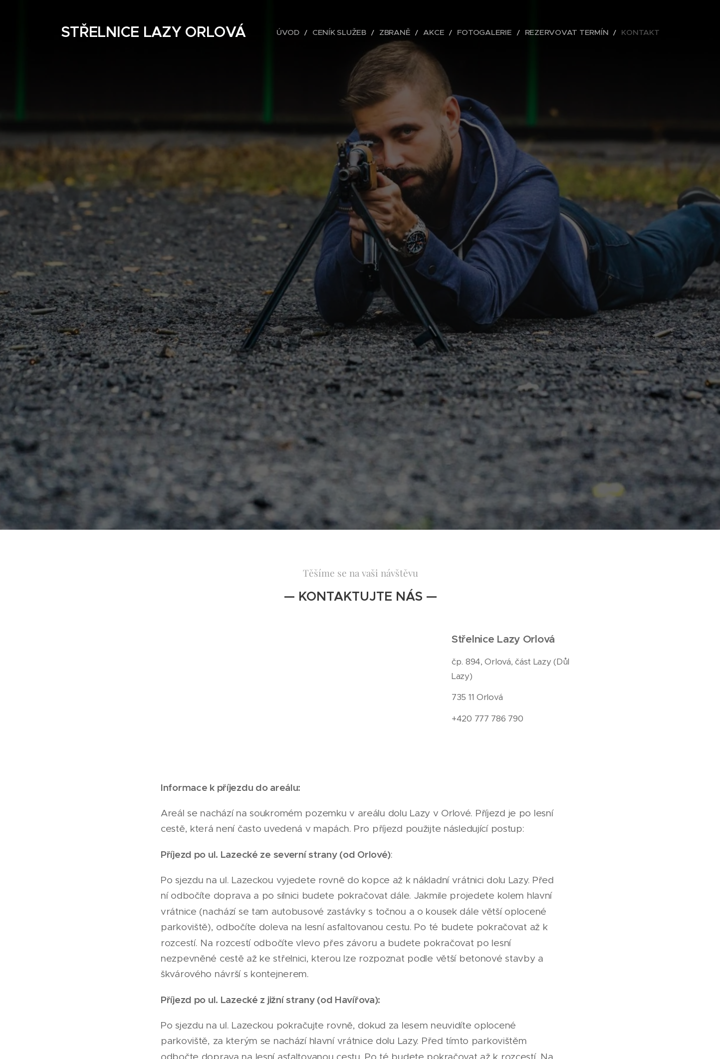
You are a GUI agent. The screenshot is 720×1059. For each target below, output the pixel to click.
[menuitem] (333, 32)
